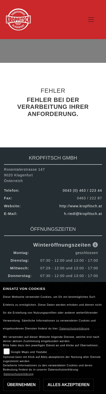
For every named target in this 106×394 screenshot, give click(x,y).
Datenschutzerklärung (74, 328)
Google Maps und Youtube (29, 351)
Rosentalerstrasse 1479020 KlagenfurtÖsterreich (24, 175)
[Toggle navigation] (91, 19)
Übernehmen (21, 385)
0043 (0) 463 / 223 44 (82, 190)
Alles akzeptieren (68, 385)
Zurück (50, 129)
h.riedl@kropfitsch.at (83, 214)
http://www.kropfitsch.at (80, 206)
